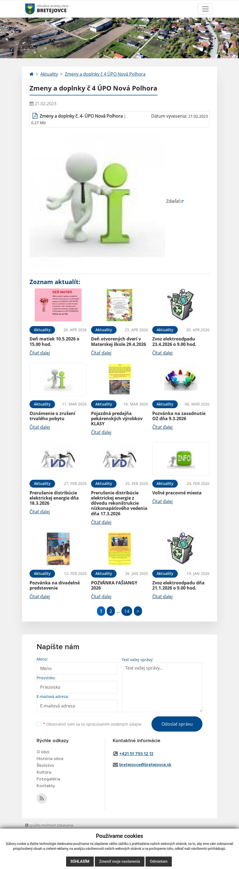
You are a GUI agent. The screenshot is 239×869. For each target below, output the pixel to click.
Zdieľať (105, 201)
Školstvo (45, 765)
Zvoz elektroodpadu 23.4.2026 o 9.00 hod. (174, 341)
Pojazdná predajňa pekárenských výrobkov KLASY (117, 418)
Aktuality (49, 74)
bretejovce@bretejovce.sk (145, 764)
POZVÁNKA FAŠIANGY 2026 (114, 585)
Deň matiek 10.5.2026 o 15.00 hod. (54, 341)
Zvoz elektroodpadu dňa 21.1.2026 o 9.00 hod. (178, 585)
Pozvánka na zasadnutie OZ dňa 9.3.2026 (178, 415)
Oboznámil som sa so (92, 724)
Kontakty (46, 786)
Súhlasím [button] (79, 861)
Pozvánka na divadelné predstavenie (55, 585)
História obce (50, 759)
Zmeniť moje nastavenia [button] (119, 861)
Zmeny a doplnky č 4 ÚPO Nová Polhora (105, 74)
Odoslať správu (177, 724)
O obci (43, 752)
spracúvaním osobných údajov (113, 724)
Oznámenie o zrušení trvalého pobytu (52, 415)
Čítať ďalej (40, 353)
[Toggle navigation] (205, 9)
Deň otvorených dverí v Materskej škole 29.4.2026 (118, 341)
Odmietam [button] (158, 861)
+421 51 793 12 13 (136, 754)
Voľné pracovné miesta (177, 493)
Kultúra (44, 772)
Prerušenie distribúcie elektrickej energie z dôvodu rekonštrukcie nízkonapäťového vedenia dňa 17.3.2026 (119, 503)
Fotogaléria (48, 779)
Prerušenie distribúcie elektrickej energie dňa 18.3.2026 (54, 498)
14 (127, 611)
